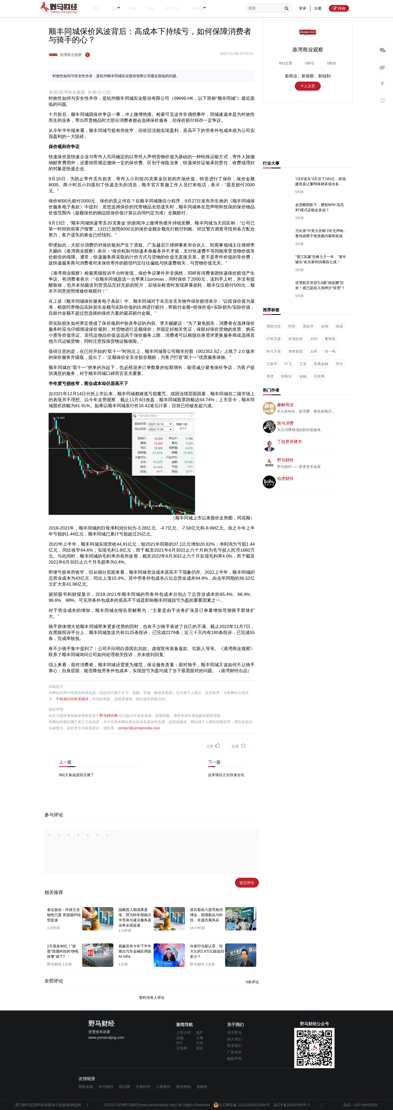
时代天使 (273, 351)
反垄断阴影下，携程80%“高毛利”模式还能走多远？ (319, 207)
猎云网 (124, 1087)
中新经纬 (143, 1087)
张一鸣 (330, 351)
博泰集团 (295, 351)
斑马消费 (285, 423)
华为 (339, 364)
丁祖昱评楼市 (289, 441)
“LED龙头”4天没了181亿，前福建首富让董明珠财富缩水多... (320, 181)
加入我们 (234, 1039)
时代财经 (106, 1087)
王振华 (271, 364)
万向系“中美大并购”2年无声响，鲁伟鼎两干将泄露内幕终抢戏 (321, 233)
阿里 (292, 326)
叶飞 (288, 364)
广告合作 (234, 1052)
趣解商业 (285, 404)
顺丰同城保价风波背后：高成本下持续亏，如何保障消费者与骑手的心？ (150, 35)
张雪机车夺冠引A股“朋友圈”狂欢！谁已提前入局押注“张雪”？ (320, 285)
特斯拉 (286, 376)
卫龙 (302, 364)
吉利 (313, 339)
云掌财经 (163, 1087)
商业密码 (183, 1087)
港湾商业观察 (66, 55)
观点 (199, 1048)
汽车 (199, 1043)
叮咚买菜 (273, 339)
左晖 (313, 351)
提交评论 (247, 883)
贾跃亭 (308, 326)
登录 (302, 8)
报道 (123, 8)
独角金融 (85, 1087)
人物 (199, 1038)
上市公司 (183, 1032)
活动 (163, 8)
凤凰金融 (321, 364)
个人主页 (307, 86)
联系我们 (234, 1045)
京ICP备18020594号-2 (291, 1105)
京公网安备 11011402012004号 (241, 1104)
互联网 (319, 376)
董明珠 (330, 339)
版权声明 (234, 1058)
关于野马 (234, 1032)
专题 (141, 8)
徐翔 (324, 326)
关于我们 (190, 8)
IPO (179, 1043)
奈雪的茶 (295, 339)
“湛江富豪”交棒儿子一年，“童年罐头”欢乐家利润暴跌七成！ (320, 259)
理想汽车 (273, 326)
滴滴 (339, 326)
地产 (199, 1032)
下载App (223, 8)
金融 (302, 376)
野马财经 (285, 460)
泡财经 (202, 1087)
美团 (270, 376)
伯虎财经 (285, 478)
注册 (318, 8)
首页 (98, 8)
